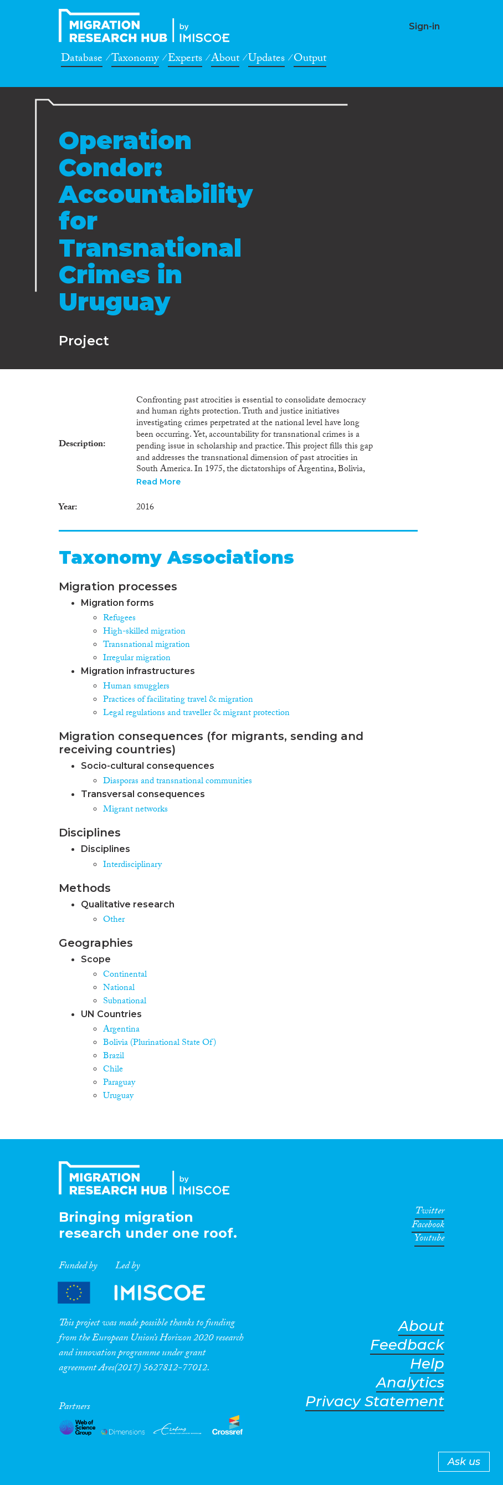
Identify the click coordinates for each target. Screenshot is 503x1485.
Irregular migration (137, 658)
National (119, 988)
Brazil (113, 1056)
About (225, 60)
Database (81, 60)
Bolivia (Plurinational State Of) (159, 1043)
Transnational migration (146, 645)
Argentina (121, 1030)
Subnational (124, 1001)
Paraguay (119, 1083)
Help (427, 1363)
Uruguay (118, 1096)
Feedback (407, 1345)
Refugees (119, 618)
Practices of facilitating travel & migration (178, 700)
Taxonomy (135, 60)
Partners (140, 1292)
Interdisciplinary (132, 865)
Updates (266, 60)
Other (114, 920)
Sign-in (424, 26)
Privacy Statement (374, 1401)
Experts (185, 60)
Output (310, 60)
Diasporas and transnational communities (177, 781)
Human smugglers (136, 687)
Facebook (428, 1226)
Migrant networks (135, 810)
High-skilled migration (144, 632)
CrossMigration (147, 25)
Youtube (429, 1240)
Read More (158, 482)
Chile (113, 1070)
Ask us (464, 1462)
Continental (125, 975)
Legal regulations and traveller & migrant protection (196, 713)
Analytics (410, 1382)
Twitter (429, 1212)
